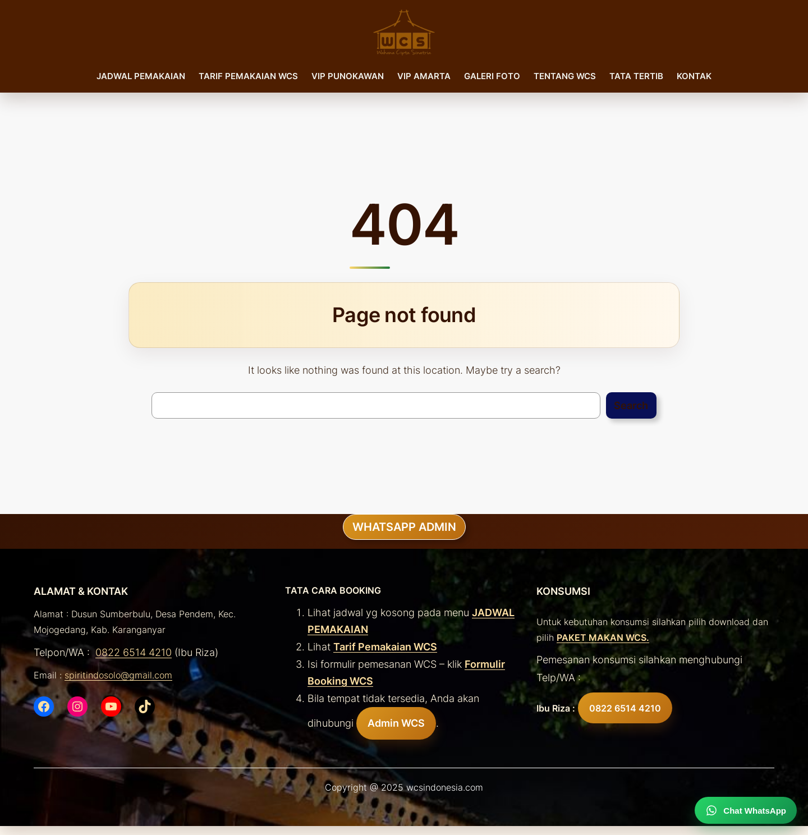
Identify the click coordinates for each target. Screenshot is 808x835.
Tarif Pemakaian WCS (385, 647)
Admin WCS (396, 723)
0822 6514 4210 (133, 652)
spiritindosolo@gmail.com (118, 675)
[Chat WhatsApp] (746, 810)
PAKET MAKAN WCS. (603, 637)
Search (631, 405)
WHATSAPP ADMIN (404, 527)
